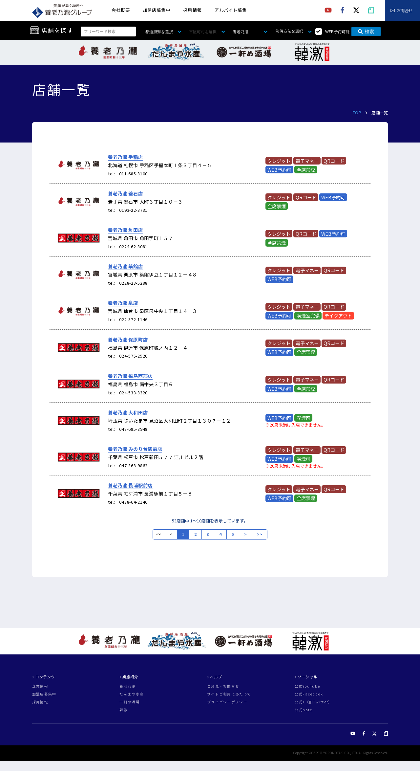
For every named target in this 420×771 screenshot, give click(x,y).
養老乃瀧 (127, 686)
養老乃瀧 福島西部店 (130, 376)
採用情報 (192, 10)
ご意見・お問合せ (223, 686)
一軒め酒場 (129, 702)
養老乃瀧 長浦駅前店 (130, 485)
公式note (303, 710)
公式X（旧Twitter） (313, 702)
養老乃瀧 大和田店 (128, 412)
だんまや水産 (131, 694)
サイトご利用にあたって (229, 694)
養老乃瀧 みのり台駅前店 (135, 449)
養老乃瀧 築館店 (125, 266)
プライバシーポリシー (227, 702)
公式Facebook (309, 694)
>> (259, 534)
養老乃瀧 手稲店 (125, 157)
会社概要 (121, 10)
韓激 (123, 710)
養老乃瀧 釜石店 (125, 193)
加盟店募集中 (156, 10)
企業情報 (40, 686)
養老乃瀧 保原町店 (128, 339)
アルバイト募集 (231, 10)
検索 (366, 31)
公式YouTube (307, 686)
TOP (357, 113)
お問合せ (404, 10)
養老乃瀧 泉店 (123, 302)
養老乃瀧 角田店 (125, 230)
